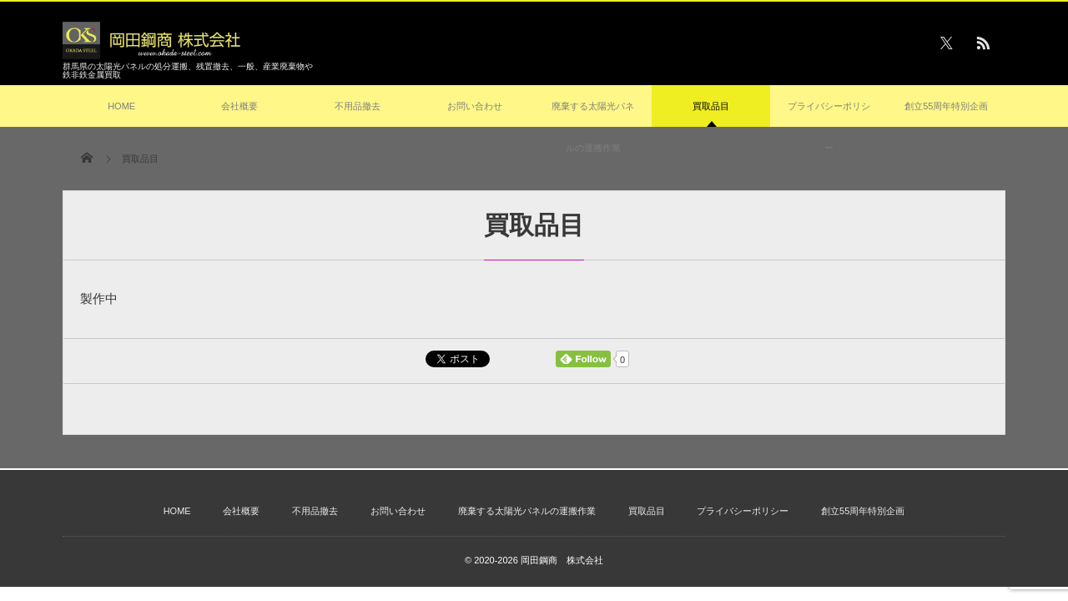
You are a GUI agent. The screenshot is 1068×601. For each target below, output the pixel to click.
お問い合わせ (474, 106)
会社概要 (239, 106)
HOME (121, 106)
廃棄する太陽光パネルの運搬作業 (593, 127)
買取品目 (711, 114)
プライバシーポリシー (829, 127)
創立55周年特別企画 (946, 106)
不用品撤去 (357, 106)
